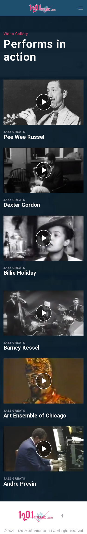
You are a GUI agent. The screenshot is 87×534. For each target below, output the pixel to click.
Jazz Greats (14, 132)
